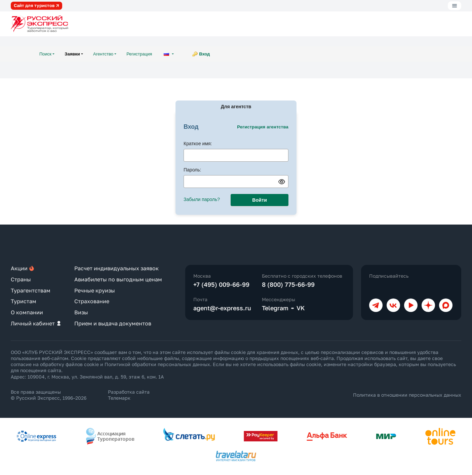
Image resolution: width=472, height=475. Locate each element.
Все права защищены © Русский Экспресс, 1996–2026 (48, 395)
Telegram (275, 308)
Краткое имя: (198, 143)
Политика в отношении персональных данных (407, 395)
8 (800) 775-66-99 (288, 284)
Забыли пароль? (202, 199)
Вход (204, 53)
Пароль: (192, 169)
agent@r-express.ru (222, 308)
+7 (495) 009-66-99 (221, 284)
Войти (259, 200)
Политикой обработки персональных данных (157, 364)
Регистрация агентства (262, 126)
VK (301, 308)
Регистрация (139, 53)
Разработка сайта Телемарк (129, 395)
